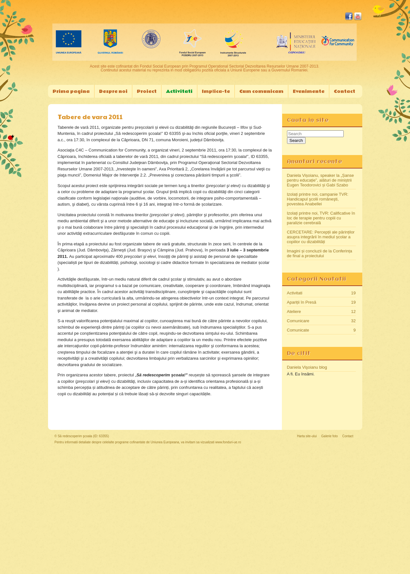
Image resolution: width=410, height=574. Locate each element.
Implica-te (216, 91)
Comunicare (298, 320)
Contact (344, 91)
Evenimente (308, 91)
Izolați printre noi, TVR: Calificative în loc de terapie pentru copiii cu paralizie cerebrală (321, 218)
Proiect (147, 91)
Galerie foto (329, 436)
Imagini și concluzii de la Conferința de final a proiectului (319, 253)
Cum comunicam (261, 91)
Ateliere (294, 311)
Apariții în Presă (301, 302)
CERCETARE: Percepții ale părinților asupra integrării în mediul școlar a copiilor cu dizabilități (321, 237)
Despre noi (113, 91)
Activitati (179, 91)
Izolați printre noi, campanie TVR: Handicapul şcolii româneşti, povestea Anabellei (317, 199)
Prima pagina (71, 91)
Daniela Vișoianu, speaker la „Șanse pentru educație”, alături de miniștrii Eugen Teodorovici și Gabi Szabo (320, 180)
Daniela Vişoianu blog (307, 367)
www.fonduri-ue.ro (228, 442)
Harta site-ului (307, 436)
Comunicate (298, 330)
